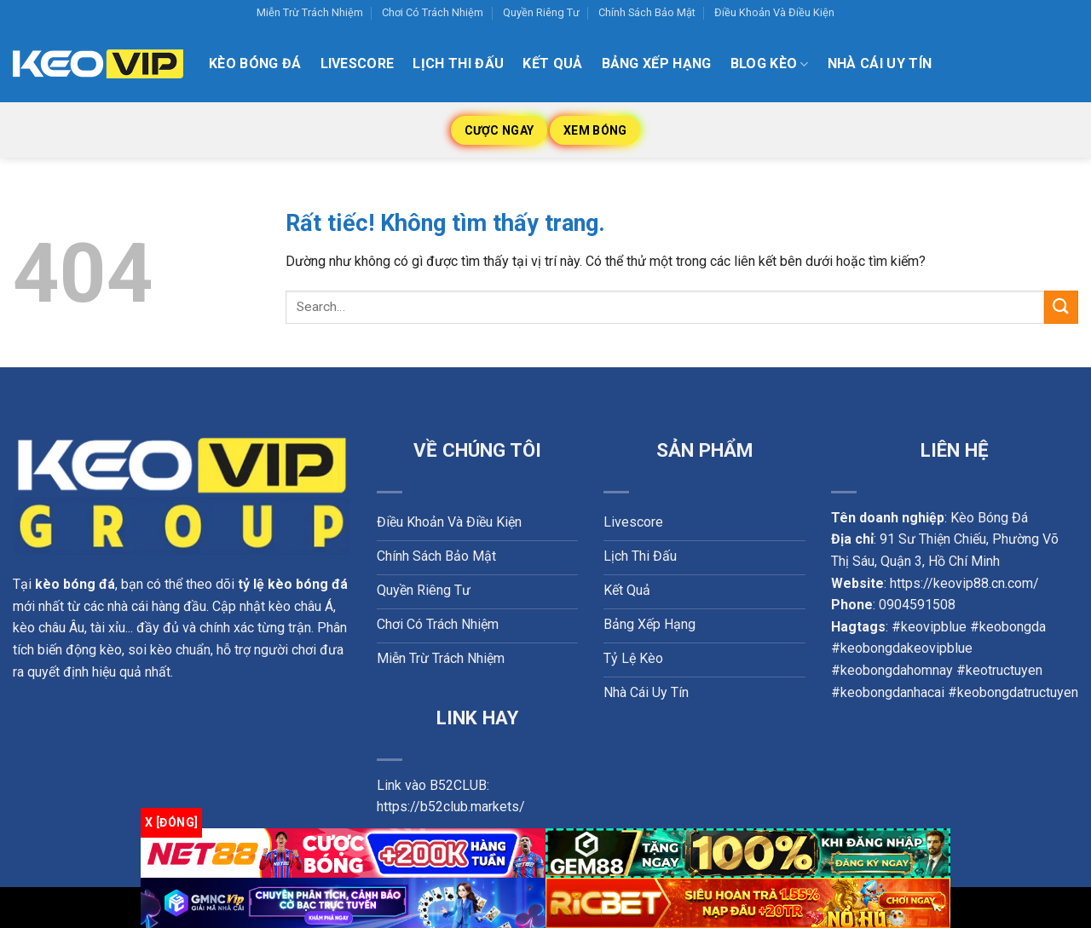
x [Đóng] (171, 822)
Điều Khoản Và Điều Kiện (774, 12)
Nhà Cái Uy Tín (880, 63)
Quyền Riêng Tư (541, 12)
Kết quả (552, 63)
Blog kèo (769, 63)
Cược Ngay (499, 130)
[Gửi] (1061, 307)
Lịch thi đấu (458, 63)
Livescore (357, 63)
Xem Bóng (594, 130)
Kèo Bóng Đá (255, 63)
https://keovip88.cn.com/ (964, 583)
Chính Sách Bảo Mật (647, 12)
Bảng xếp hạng (657, 63)
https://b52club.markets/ (451, 806)
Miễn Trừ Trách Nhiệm (310, 12)
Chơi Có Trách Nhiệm (432, 12)
